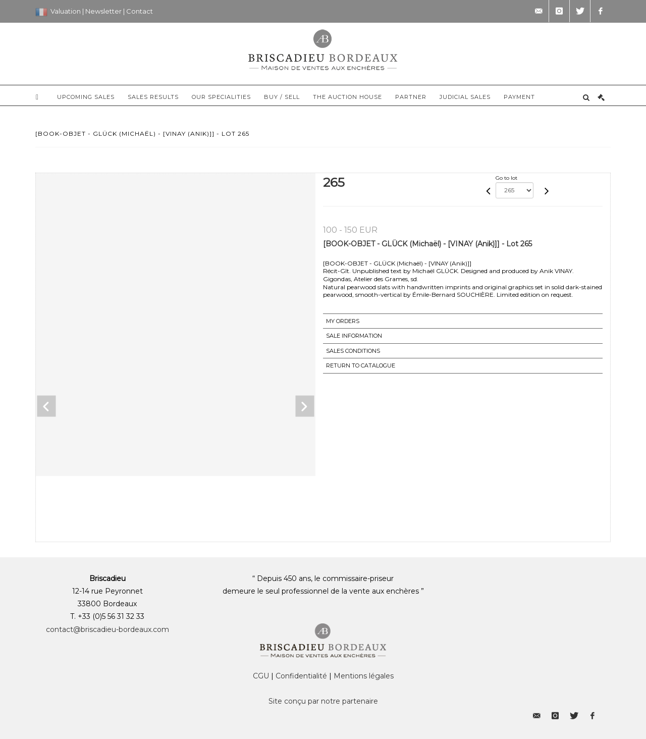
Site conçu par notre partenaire (323, 701)
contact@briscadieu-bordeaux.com (107, 629)
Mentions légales (364, 675)
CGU (261, 675)
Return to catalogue (360, 365)
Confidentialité (301, 675)
